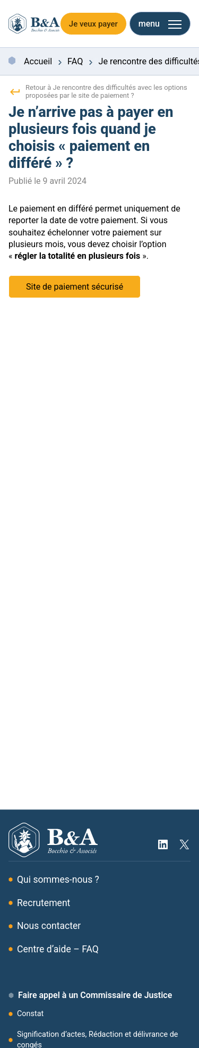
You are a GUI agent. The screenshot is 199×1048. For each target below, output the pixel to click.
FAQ (75, 61)
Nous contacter (49, 925)
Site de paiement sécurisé (74, 287)
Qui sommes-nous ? (58, 879)
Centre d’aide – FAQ (58, 949)
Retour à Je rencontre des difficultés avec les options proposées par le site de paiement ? (97, 91)
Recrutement (43, 903)
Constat (30, 1013)
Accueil (38, 61)
